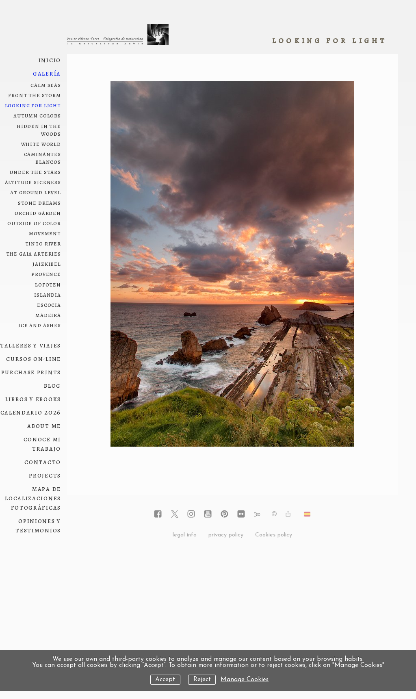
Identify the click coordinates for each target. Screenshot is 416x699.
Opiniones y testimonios (38, 525)
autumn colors (37, 115)
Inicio (50, 60)
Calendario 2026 (30, 412)
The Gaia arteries (33, 253)
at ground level (35, 192)
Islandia (47, 294)
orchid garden (38, 212)
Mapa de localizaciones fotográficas (33, 498)
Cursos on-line (33, 358)
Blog (52, 385)
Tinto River (43, 243)
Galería (47, 73)
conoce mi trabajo (42, 443)
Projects (45, 475)
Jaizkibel (46, 263)
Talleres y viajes (30, 345)
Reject (202, 680)
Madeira (48, 314)
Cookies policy (273, 535)
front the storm (34, 95)
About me (44, 425)
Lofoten (48, 284)
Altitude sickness (33, 182)
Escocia (49, 304)
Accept (165, 680)
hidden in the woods (39, 130)
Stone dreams (39, 202)
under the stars (35, 171)
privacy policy (225, 535)
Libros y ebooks (33, 399)
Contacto (42, 462)
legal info (185, 535)
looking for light (33, 105)
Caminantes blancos (42, 158)
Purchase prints (31, 372)
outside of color (34, 223)
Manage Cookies (245, 680)
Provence (46, 273)
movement (45, 233)
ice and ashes (39, 325)
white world (41, 143)
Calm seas (45, 84)
